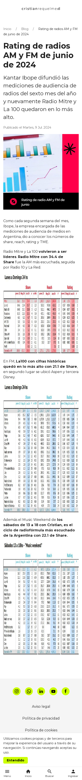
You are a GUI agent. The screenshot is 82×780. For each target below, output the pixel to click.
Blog (24, 29)
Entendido (15, 760)
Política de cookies (41, 730)
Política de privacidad (41, 718)
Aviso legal (41, 706)
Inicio (7, 29)
